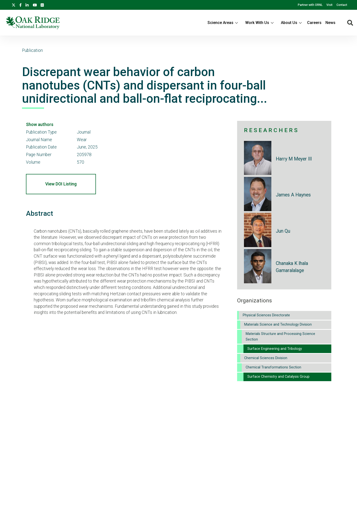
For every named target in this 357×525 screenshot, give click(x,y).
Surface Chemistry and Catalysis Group (278, 377)
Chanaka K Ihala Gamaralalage (292, 267)
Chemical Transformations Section (273, 367)
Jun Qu (283, 231)
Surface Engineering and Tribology (274, 349)
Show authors (39, 124)
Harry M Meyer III (294, 159)
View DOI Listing (61, 184)
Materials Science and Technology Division (278, 324)
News (330, 22)
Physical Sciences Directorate (266, 315)
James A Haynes (293, 195)
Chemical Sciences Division (265, 358)
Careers (314, 22)
